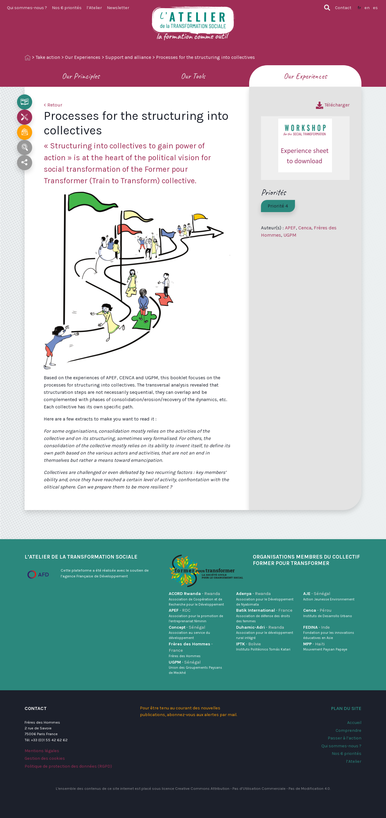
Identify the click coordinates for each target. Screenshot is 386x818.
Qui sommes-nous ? (27, 7)
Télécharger (333, 105)
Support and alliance (128, 57)
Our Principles (81, 76)
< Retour (53, 105)
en (367, 7)
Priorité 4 (278, 206)
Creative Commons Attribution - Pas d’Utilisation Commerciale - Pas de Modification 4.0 (252, 788)
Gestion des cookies (45, 758)
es (375, 7)
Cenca (304, 228)
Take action (48, 57)
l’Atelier (94, 7)
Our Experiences (82, 57)
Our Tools (193, 76)
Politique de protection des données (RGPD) (68, 766)
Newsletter (118, 7)
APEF (290, 228)
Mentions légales (42, 750)
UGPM (289, 235)
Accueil (354, 722)
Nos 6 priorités (67, 7)
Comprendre (348, 730)
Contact (343, 7)
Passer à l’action (344, 738)
